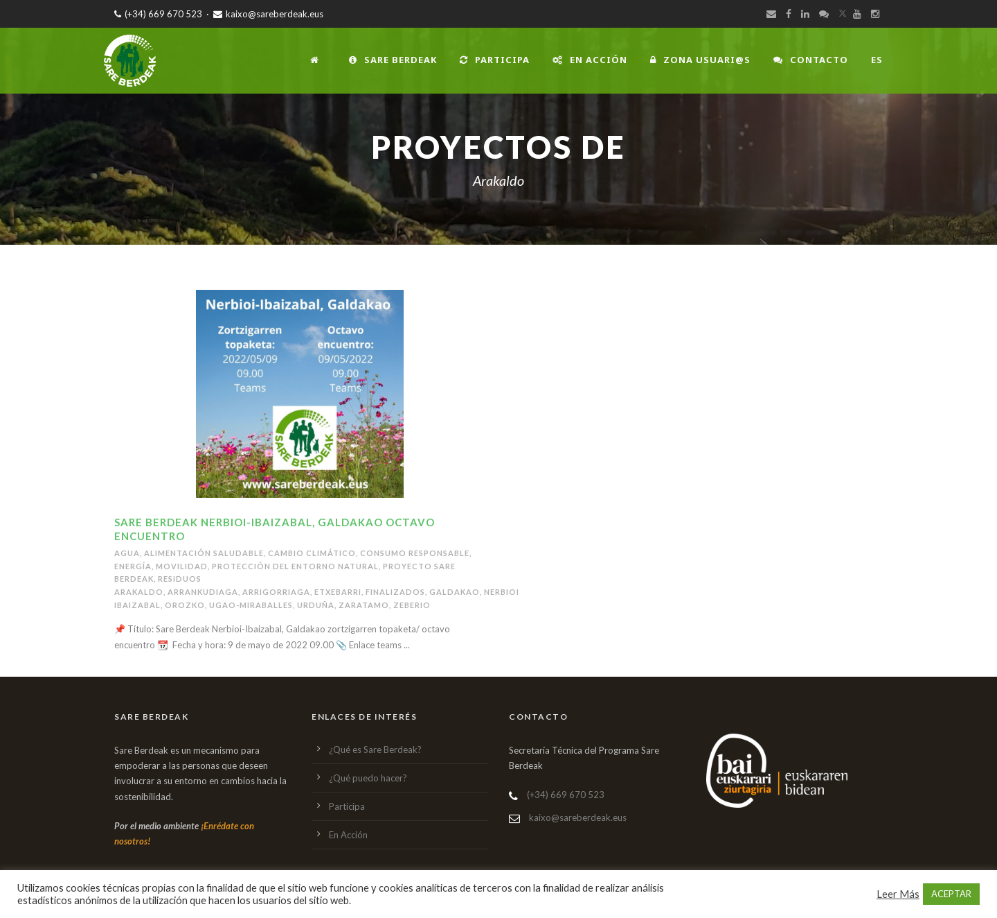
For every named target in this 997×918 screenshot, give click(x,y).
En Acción (590, 59)
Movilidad (182, 566)
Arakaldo (138, 591)
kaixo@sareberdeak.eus (268, 13)
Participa (495, 59)
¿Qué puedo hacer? (368, 777)
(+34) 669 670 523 (158, 13)
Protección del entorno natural (295, 566)
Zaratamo (364, 604)
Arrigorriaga (276, 591)
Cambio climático (312, 552)
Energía (133, 566)
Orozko (185, 604)
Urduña (315, 604)
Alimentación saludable (204, 552)
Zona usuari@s (700, 59)
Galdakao (454, 591)
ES (877, 59)
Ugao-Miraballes (251, 604)
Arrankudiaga (203, 591)
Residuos (179, 578)
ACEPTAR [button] (951, 893)
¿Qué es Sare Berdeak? (375, 749)
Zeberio (412, 604)
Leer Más (898, 894)
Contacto (810, 59)
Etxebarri (337, 591)
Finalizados (395, 591)
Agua (127, 552)
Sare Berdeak (393, 59)
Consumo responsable (414, 552)
